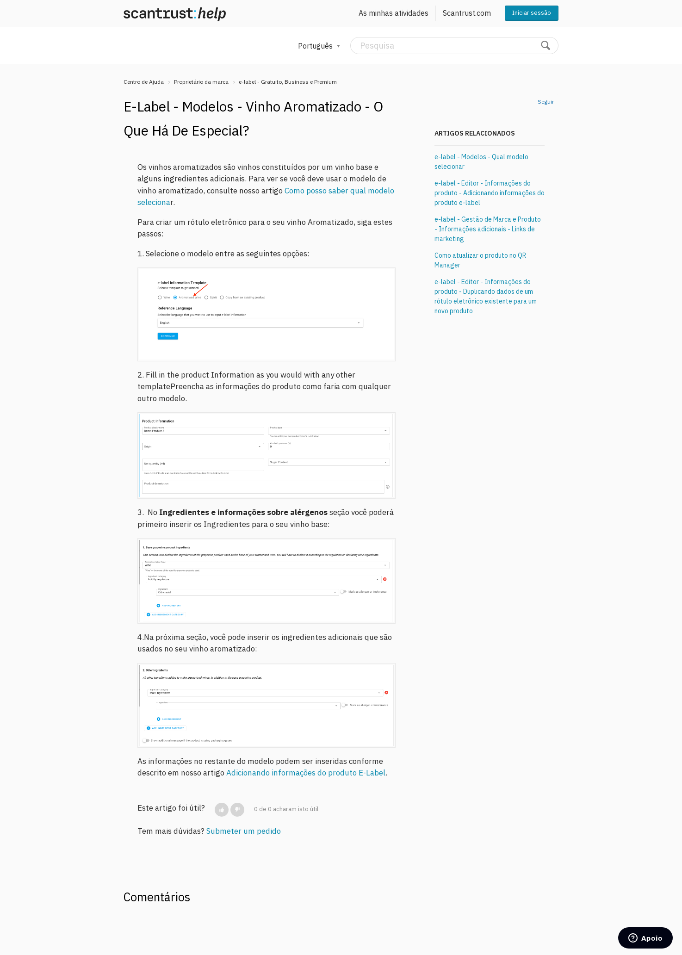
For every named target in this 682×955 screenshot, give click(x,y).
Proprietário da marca (201, 81)
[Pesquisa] (454, 45)
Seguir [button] (546, 101)
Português (316, 45)
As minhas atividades (393, 13)
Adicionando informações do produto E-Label (305, 773)
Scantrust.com (467, 13)
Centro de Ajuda (144, 81)
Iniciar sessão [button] (531, 13)
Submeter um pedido (243, 831)
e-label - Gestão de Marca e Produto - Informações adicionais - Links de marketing (487, 229)
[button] (222, 810)
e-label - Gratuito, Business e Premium (288, 81)
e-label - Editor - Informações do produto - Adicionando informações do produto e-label (489, 193)
